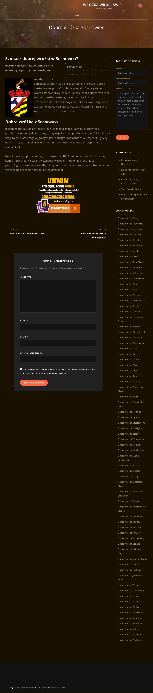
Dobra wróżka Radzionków (131, 453)
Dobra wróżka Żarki (127, 287)
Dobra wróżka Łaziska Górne (132, 303)
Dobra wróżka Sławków (129, 621)
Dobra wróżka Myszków (130, 340)
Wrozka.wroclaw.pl (76, 5)
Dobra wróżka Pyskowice (130, 626)
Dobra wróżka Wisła (128, 588)
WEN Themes (60, 691)
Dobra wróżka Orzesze (129, 474)
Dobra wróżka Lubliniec (129, 573)
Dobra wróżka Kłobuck (129, 447)
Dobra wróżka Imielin (128, 254)
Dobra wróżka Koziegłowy (131, 431)
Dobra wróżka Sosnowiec (130, 226)
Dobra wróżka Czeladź (129, 546)
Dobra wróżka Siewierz (129, 536)
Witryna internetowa (31, 357)
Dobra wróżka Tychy (128, 479)
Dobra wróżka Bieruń (128, 309)
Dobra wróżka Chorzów (129, 237)
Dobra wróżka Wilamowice (131, 442)
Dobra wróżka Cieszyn (129, 357)
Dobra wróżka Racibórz (129, 637)
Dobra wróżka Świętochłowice (132, 562)
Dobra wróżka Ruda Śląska (131, 265)
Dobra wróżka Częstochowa (131, 426)
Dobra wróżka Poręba (129, 329)
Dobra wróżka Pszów (128, 610)
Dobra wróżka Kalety (128, 221)
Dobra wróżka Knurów (129, 504)
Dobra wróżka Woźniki (129, 567)
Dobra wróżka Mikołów (129, 314)
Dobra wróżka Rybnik (128, 379)
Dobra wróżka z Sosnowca (82, 77)
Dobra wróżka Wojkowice (130, 643)
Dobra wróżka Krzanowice (131, 593)
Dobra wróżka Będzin (128, 436)
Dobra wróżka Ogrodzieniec (131, 281)
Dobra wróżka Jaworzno (130, 270)
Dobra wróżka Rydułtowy (130, 248)
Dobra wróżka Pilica (127, 368)
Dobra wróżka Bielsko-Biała (131, 615)
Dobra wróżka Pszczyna (129, 298)
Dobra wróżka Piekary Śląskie (132, 335)
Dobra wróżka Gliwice (128, 292)
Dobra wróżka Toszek (129, 599)
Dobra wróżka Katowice (129, 530)
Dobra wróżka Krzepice (129, 243)
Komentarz (26, 281)
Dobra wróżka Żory (127, 351)
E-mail (24, 341)
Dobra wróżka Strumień (129, 415)
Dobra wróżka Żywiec (128, 259)
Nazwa (24, 325)
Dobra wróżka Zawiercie (130, 519)
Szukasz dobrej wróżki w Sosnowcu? (88, 73)
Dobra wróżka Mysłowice (130, 232)
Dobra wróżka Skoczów (129, 384)
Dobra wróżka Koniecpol (130, 525)
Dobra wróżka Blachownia (131, 346)
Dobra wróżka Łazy (127, 373)
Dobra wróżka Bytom (128, 468)
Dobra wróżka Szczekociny (131, 541)
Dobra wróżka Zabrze (128, 362)
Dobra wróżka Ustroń (128, 632)
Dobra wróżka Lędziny (129, 420)
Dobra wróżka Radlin (128, 399)
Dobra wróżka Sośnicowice (131, 276)
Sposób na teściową (131, 192)
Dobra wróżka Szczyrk (129, 604)
